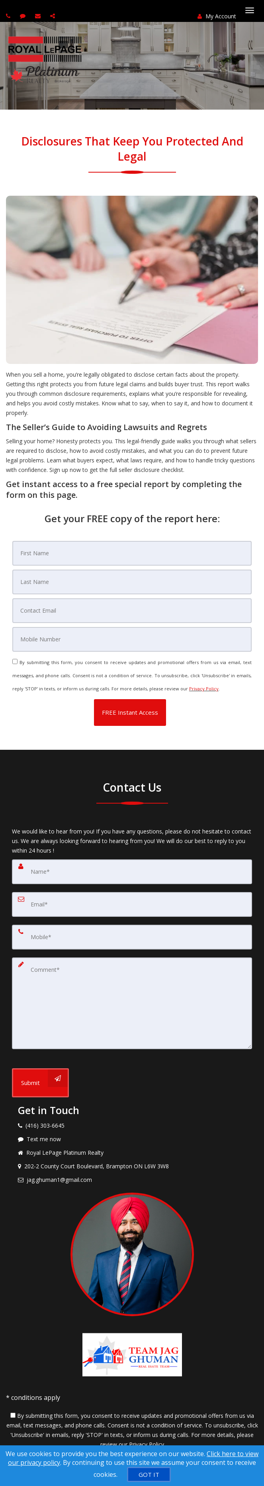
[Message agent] (132, 1139)
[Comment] (132, 1003)
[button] (130, 712)
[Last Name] (132, 582)
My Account (217, 16)
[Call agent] (9, 16)
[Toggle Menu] (249, 10)
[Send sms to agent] (23, 16)
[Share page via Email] (53, 16)
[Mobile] (132, 639)
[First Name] (132, 553)
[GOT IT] (149, 1474)
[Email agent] (39, 16)
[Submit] (40, 1082)
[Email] (132, 610)
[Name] (132, 871)
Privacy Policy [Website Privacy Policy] (204, 689)
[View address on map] (132, 1166)
